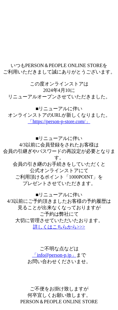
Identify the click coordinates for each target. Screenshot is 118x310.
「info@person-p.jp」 (54, 255)
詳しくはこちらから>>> (59, 226)
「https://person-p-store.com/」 (59, 121)
